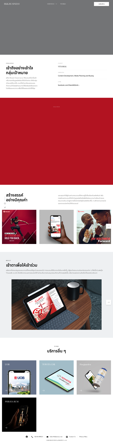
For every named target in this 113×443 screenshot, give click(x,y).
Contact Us (71, 437)
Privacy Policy (83, 437)
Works (63, 4)
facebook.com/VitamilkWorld (68, 85)
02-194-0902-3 (37, 437)
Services (50, 4)
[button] (108, 226)
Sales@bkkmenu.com (54, 437)
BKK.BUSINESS (12, 4)
